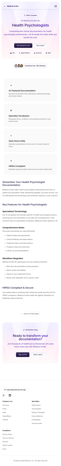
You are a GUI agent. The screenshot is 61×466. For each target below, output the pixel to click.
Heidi (4, 412)
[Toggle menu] (56, 6)
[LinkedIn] (10, 395)
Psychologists (36, 409)
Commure (5, 405)
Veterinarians (36, 405)
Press (4, 449)
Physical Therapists (38, 412)
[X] (3, 395)
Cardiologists (36, 420)
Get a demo (40, 45)
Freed (4, 409)
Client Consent (7, 445)
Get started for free (23, 45)
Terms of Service (8, 438)
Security (5, 441)
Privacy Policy (7, 434)
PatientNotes (6, 416)
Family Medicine (37, 416)
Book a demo (38, 354)
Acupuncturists (37, 423)
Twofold (5, 420)
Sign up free (23, 354)
